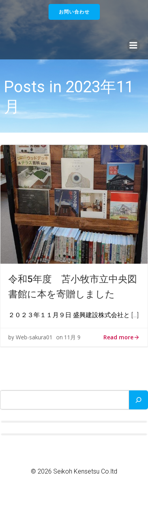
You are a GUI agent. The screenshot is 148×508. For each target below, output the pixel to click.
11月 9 (72, 337)
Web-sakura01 (34, 337)
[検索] (138, 399)
